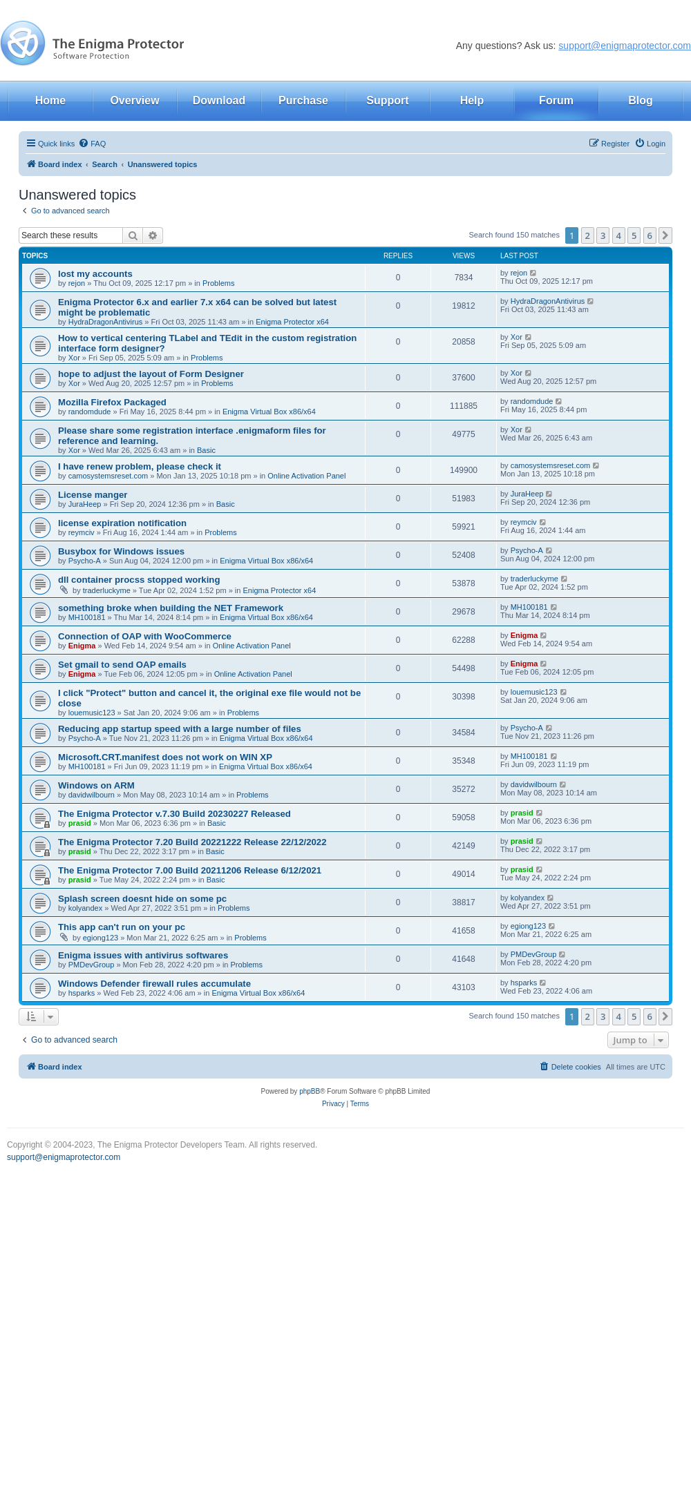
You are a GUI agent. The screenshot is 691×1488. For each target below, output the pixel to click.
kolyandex (85, 908)
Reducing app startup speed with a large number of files (179, 729)
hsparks (81, 993)
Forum (556, 100)
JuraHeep (85, 504)
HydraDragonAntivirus (105, 322)
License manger (92, 495)
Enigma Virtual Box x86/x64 (269, 411)
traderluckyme (107, 590)
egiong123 (100, 938)
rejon (76, 283)
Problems (218, 283)
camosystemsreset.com (108, 476)
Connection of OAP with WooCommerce (144, 636)
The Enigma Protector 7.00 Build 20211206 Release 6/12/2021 (189, 870)
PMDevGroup (91, 964)
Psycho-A (84, 561)
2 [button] (587, 235)
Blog (640, 100)
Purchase (303, 100)
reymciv (81, 532)
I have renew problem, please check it (139, 466)
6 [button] (649, 235)
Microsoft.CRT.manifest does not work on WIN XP (165, 757)
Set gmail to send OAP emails (122, 664)
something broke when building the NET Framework (170, 608)
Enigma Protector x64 (292, 322)
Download (219, 100)
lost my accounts (95, 274)
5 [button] (634, 235)
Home (50, 100)
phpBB (309, 1091)
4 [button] (618, 235)
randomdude (89, 411)
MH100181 (87, 617)
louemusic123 (91, 712)
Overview (134, 100)
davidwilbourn (91, 795)
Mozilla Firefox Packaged (112, 402)
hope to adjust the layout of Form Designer (151, 374)
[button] (665, 235)
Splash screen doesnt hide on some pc (142, 898)
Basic (206, 450)
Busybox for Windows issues (121, 551)
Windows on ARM (96, 785)
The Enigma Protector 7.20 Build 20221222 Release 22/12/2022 (192, 842)
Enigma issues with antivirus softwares (143, 955)
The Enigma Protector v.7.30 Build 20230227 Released (174, 814)
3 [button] (602, 235)
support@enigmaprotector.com (624, 45)
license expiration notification (122, 523)
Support (387, 100)
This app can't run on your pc (121, 927)
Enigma (82, 645)
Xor (74, 358)
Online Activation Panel (306, 476)
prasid (79, 823)
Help (472, 100)
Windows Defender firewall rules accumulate (154, 983)
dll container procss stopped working (139, 579)
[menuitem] (92, 143)
